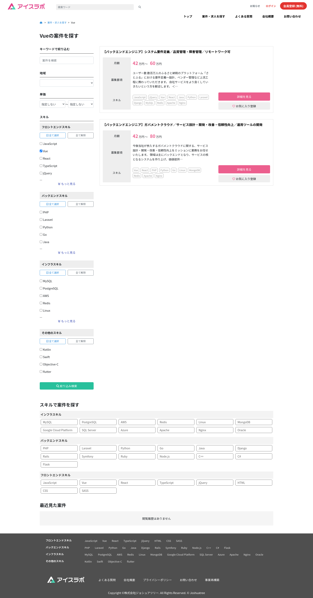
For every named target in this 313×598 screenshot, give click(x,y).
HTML (241, 483)
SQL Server (89, 430)
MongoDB (194, 170)
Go (43, 234)
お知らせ (255, 6)
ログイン (271, 6)
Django (138, 102)
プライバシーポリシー (157, 580)
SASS (85, 491)
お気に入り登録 (244, 106)
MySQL (46, 281)
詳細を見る (244, 96)
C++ (201, 456)
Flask (46, 464)
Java (44, 242)
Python (46, 227)
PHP (44, 212)
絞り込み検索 (66, 386)
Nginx (182, 102)
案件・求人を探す (213, 16)
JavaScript (48, 143)
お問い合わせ (292, 16)
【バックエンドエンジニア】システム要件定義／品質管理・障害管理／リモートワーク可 (167, 52)
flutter (45, 371)
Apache (171, 102)
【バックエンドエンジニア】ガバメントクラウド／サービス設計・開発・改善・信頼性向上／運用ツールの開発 (182, 125)
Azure (124, 430)
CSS (45, 491)
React (45, 158)
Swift (45, 357)
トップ (187, 16)
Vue (44, 151)
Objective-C (49, 364)
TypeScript (48, 166)
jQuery (46, 173)
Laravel (46, 219)
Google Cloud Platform (57, 430)
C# (239, 456)
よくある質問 (243, 16)
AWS (44, 296)
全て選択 (52, 135)
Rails (46, 456)
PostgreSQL (49, 288)
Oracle (242, 430)
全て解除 (81, 135)
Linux (45, 310)
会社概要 (268, 16)
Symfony (87, 456)
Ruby (124, 456)
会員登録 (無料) (293, 6)
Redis (45, 303)
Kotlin (45, 349)
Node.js (165, 456)
